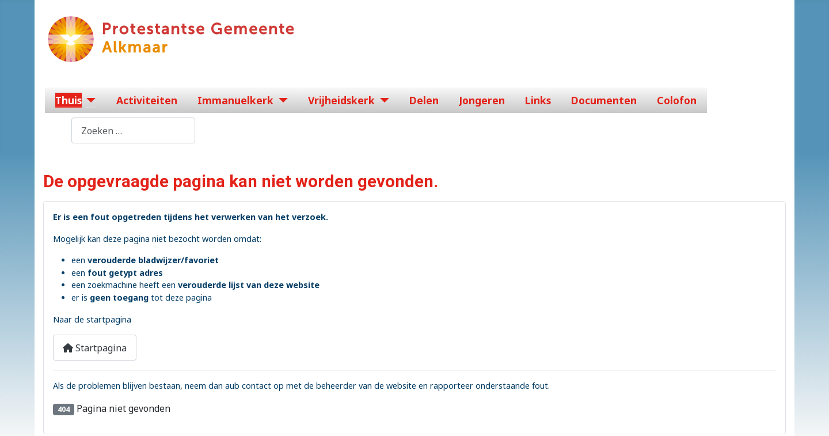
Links (538, 100)
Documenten (604, 100)
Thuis (68, 100)
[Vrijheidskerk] (382, 100)
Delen (424, 100)
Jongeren (482, 100)
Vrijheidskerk (341, 100)
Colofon (677, 100)
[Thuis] (89, 100)
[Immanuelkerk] (280, 100)
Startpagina (95, 348)
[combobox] (133, 130)
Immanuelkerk (235, 100)
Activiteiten (146, 100)
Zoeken (55, 130)
